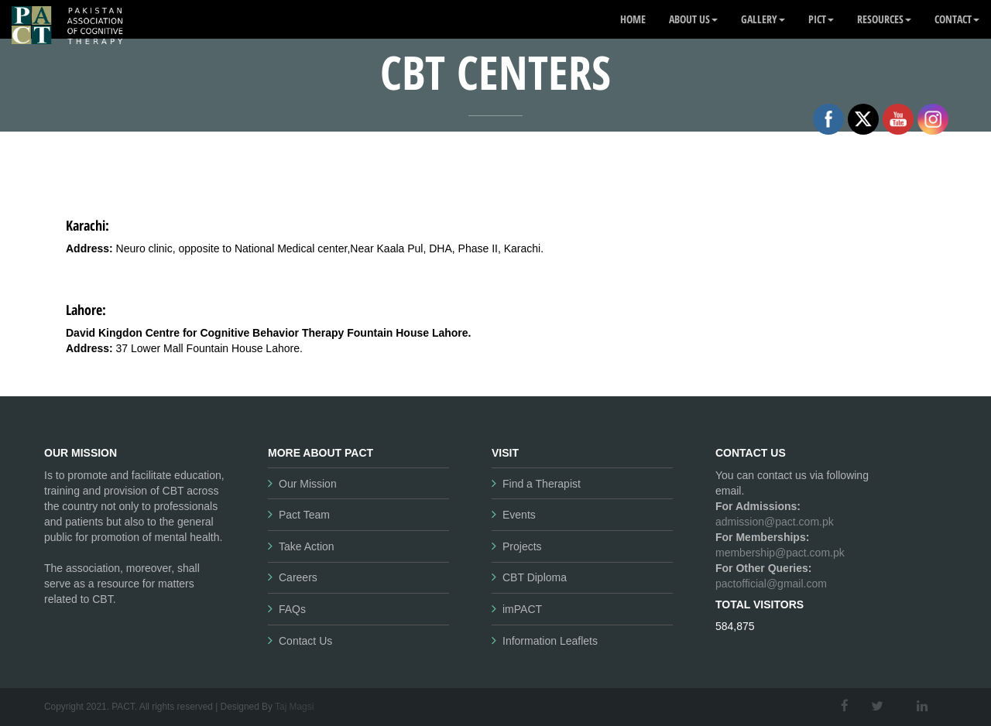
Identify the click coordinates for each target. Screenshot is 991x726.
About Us (693, 19)
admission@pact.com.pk (774, 521)
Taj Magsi (294, 706)
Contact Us (305, 641)
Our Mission (308, 484)
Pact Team (304, 515)
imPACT (522, 609)
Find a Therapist (541, 484)
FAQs (292, 609)
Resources (884, 19)
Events (519, 515)
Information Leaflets (550, 641)
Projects (522, 546)
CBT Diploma (534, 577)
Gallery (763, 19)
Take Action (306, 546)
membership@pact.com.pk (780, 552)
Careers (298, 577)
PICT (821, 19)
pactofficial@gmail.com (771, 583)
